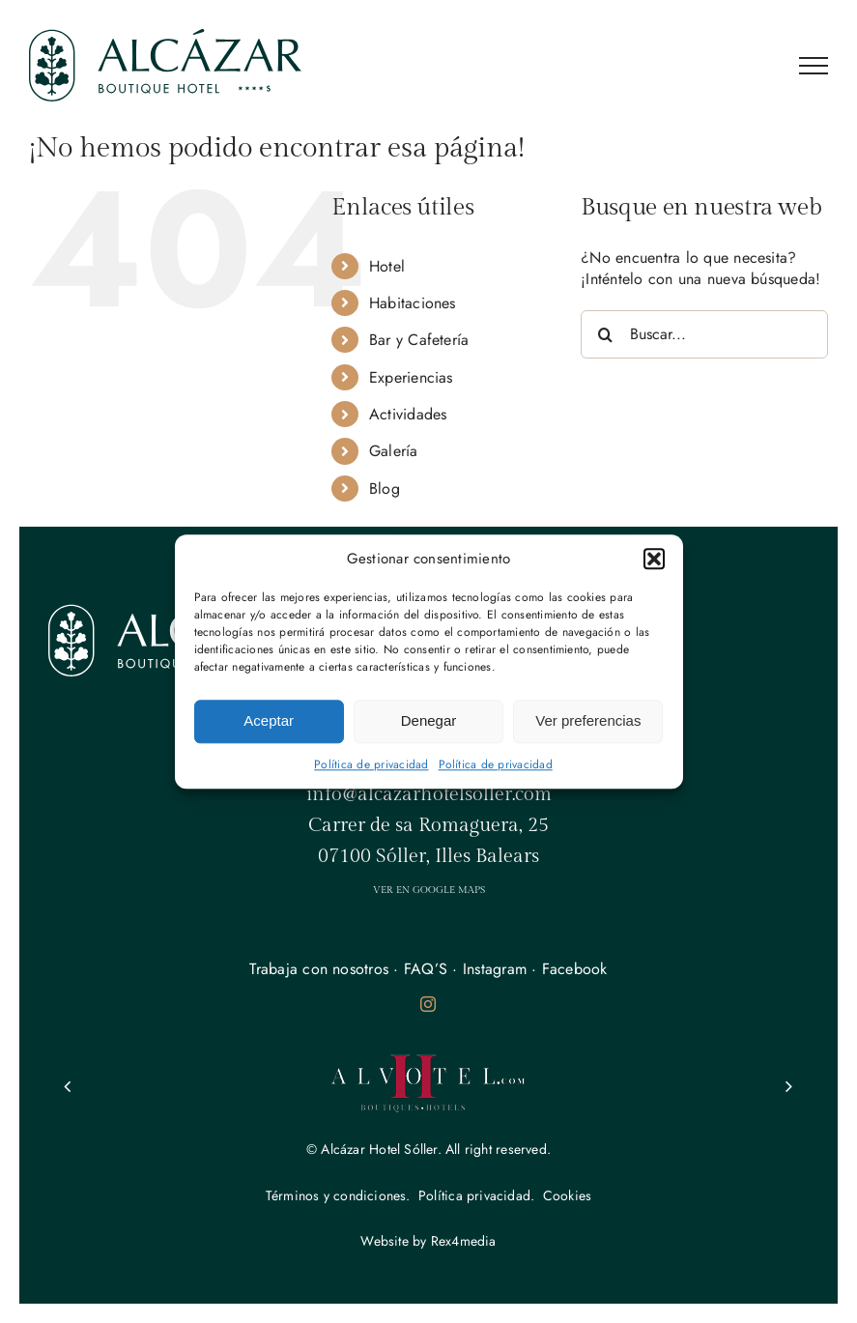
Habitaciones (412, 303)
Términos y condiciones (336, 1195)
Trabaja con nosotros (318, 969)
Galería (393, 451)
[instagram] (428, 1004)
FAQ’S (425, 969)
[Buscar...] (704, 334)
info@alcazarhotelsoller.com (429, 794)
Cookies (567, 1195)
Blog (384, 488)
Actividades (408, 414)
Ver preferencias (588, 720)
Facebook (575, 969)
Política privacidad (474, 1195)
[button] (654, 558)
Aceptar (268, 720)
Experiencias (411, 377)
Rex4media (464, 1241)
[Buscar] (605, 334)
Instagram (495, 969)
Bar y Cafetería (419, 340)
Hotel (387, 266)
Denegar (429, 720)
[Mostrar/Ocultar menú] (813, 65)
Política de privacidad (371, 764)
